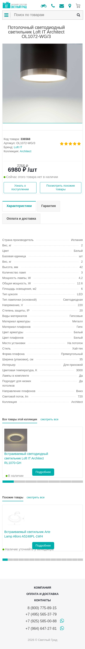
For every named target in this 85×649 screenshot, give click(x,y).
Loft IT (18, 147)
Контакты (42, 600)
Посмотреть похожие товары (60, 187)
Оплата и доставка (42, 594)
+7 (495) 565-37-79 (41, 614)
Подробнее (43, 472)
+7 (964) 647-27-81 (41, 628)
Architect (26, 151)
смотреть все (49, 419)
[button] (42, 123)
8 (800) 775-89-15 (41, 608)
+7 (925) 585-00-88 (41, 621)
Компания (42, 587)
